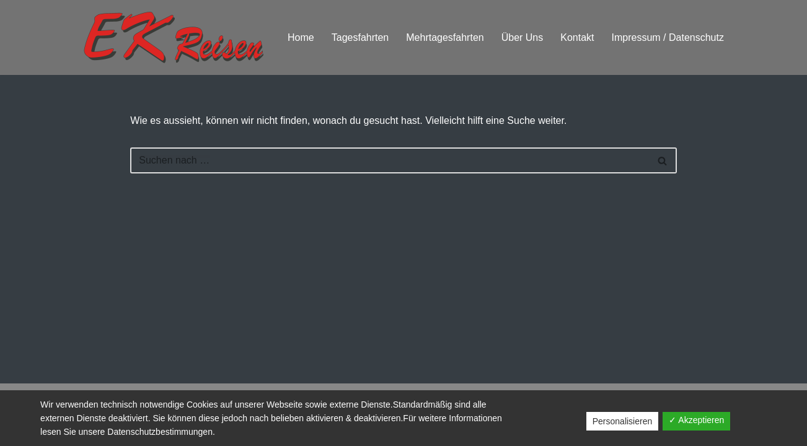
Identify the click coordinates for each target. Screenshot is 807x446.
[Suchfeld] (389, 160)
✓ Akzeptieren (696, 420)
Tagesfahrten (360, 37)
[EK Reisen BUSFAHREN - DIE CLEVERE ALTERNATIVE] (174, 37)
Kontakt (577, 37)
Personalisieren (623, 421)
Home (301, 37)
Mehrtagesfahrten (444, 37)
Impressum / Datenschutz (668, 37)
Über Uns (522, 37)
